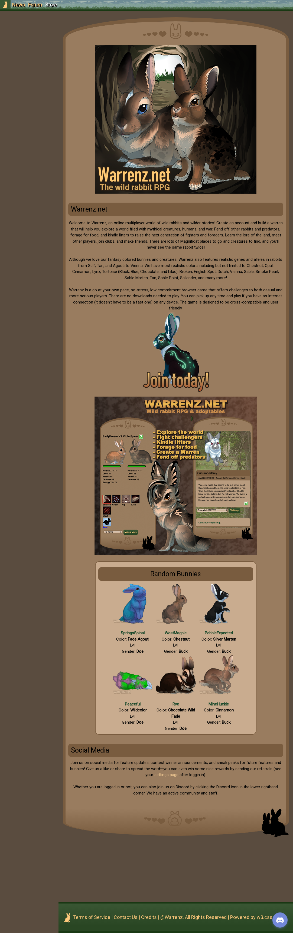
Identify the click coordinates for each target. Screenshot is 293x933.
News (18, 5)
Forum (35, 5)
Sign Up (33, 35)
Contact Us (135, 917)
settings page (183, 774)
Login (33, 45)
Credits (158, 917)
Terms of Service (100, 917)
